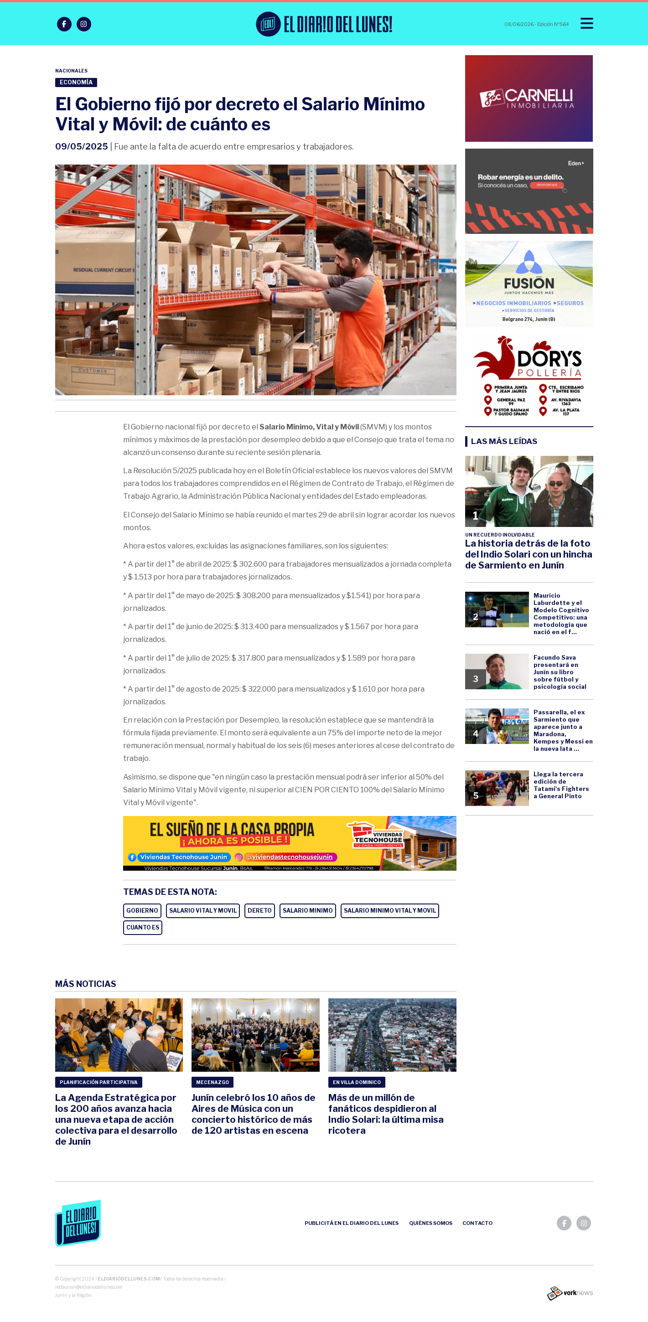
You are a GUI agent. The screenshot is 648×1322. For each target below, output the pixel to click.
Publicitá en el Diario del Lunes (352, 1223)
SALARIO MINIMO (308, 910)
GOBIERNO (142, 910)
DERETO (260, 910)
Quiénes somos (430, 1223)
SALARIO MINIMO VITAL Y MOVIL (390, 910)
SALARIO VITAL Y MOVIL (203, 910)
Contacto (477, 1223)
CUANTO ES (142, 927)
